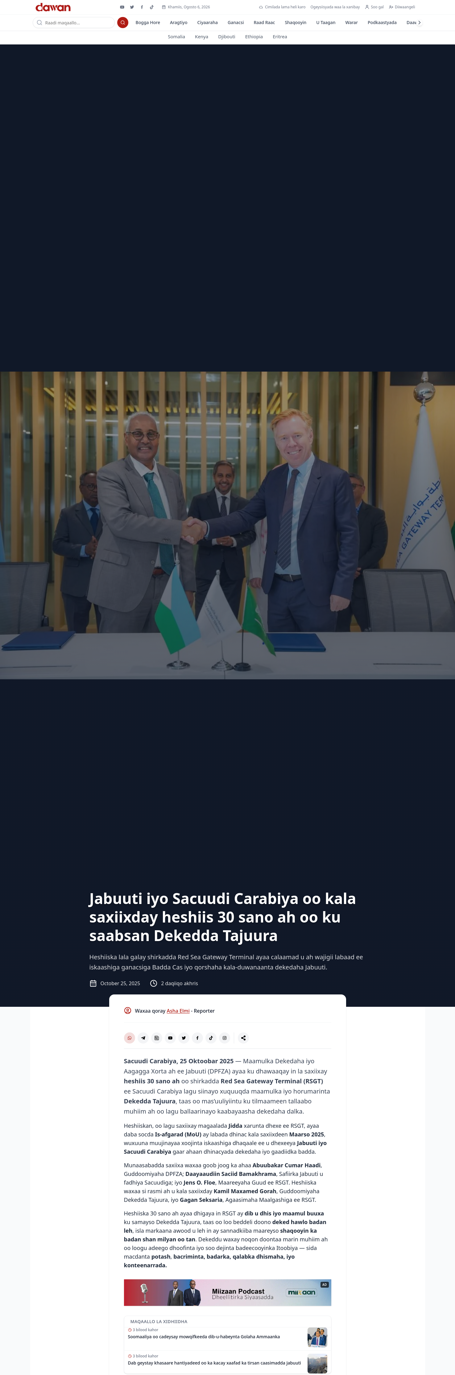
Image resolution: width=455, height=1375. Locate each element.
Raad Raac (264, 22)
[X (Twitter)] (183, 1038)
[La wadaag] (243, 1038)
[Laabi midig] (419, 22)
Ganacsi (236, 22)
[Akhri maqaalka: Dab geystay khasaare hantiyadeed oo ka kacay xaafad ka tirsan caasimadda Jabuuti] (227, 1362)
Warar (351, 22)
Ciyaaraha (207, 22)
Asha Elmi (178, 1010)
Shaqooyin (295, 22)
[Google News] (156, 1038)
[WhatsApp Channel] (129, 1038)
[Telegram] (143, 1038)
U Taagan (325, 22)
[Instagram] (224, 1038)
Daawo (414, 22)
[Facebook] (197, 1038)
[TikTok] (211, 1038)
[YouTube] (170, 1038)
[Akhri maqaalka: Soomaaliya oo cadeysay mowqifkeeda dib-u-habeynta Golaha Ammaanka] (227, 1339)
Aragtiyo (179, 22)
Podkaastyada (382, 22)
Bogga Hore (148, 22)
